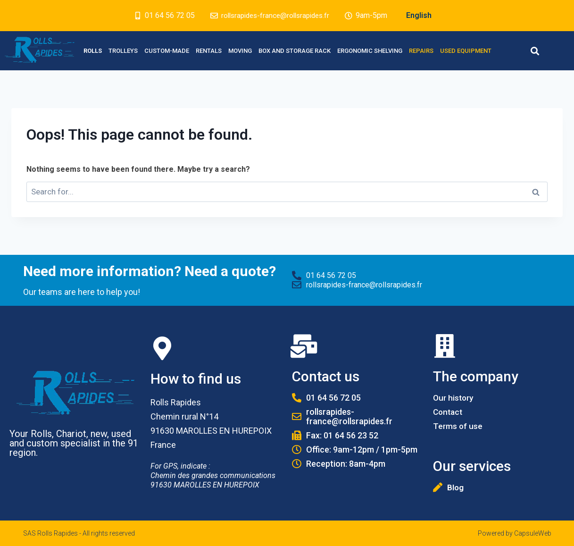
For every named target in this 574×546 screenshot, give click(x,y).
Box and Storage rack (294, 50)
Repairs (421, 50)
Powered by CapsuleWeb (514, 533)
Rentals (209, 50)
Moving (240, 50)
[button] (535, 51)
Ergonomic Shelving (369, 50)
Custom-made (166, 50)
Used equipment (465, 50)
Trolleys (123, 50)
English (423, 15)
